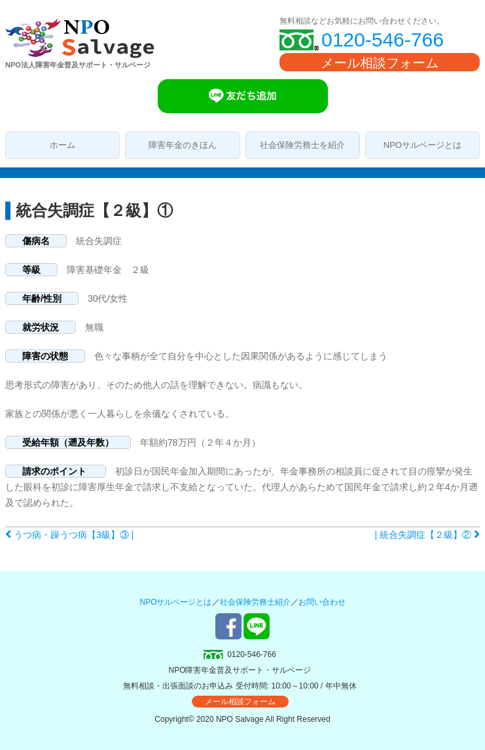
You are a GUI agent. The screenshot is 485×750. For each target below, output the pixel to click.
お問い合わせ (322, 602)
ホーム (62, 145)
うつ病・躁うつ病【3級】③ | (69, 534)
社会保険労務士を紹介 (302, 145)
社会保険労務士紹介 (255, 602)
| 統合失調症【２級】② (427, 534)
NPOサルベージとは (422, 145)
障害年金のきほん (183, 145)
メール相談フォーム (380, 63)
